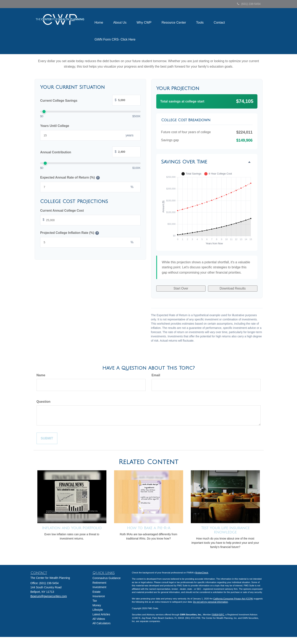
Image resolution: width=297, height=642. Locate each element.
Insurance (98, 596)
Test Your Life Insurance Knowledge (225, 530)
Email (156, 375)
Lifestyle (97, 609)
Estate (96, 591)
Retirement (99, 582)
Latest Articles (101, 614)
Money (96, 605)
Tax (94, 600)
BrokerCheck (201, 572)
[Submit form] (47, 438)
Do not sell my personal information (210, 602)
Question (43, 401)
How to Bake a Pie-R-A (148, 528)
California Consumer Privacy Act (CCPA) (233, 598)
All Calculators (101, 623)
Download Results (233, 288)
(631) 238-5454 (249, 3)
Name (41, 375)
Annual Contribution (90, 152)
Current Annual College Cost (62, 210)
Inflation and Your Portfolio (72, 528)
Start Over (180, 288)
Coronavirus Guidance (106, 578)
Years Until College (54, 126)
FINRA (215, 614)
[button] (120, 22)
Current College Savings (90, 100)
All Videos (98, 618)
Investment (99, 587)
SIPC (221, 614)
